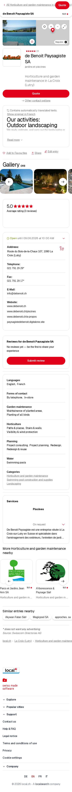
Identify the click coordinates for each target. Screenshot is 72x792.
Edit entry (51, 151)
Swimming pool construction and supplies (30, 479)
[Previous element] (9, 182)
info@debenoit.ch (17, 293)
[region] (52, 33)
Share (36, 153)
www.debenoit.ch (16, 306)
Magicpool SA (40, 617)
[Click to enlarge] (16, 181)
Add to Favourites (16, 153)
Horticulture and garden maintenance (27, 475)
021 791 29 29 (15, 268)
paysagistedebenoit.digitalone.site (26, 322)
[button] (52, 30)
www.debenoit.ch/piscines (21, 311)
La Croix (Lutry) (23, 641)
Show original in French (21, 114)
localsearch (42, 784)
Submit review (36, 360)
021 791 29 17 (15, 280)
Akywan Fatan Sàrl (15, 617)
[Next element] (63, 182)
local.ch (7, 641)
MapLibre (59, 42)
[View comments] (65, 14)
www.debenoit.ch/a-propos (22, 316)
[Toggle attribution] (66, 42)
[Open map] (61, 248)
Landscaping (14, 483)
